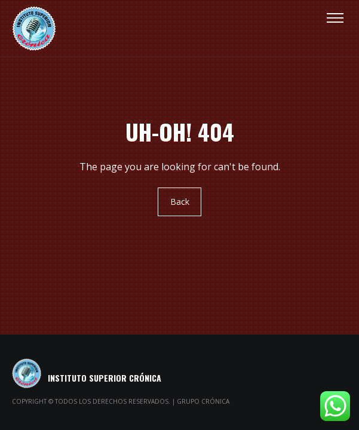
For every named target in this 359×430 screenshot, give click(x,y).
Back (179, 202)
